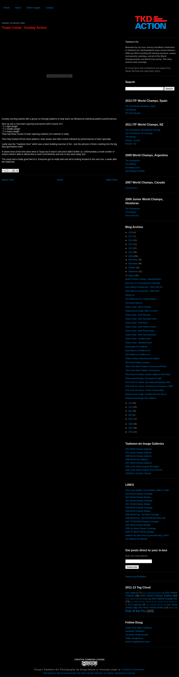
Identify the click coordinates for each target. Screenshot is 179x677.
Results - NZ (130, 144)
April (130, 415)
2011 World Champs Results (140, 602)
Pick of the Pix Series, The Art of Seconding (144, 390)
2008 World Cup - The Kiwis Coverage (142, 514)
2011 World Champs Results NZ (165, 602)
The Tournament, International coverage (142, 130)
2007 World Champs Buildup (138, 525)
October (132, 267)
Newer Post (8, 179)
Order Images (33, 7)
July (130, 403)
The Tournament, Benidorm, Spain (140, 106)
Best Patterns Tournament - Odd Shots (142, 291)
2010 (130, 252)
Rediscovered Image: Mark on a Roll (141, 311)
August (131, 275)
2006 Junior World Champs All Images (142, 466)
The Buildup (130, 110)
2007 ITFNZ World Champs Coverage (142, 521)
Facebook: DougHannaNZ (136, 635)
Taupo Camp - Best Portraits (137, 315)
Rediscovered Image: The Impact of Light (143, 378)
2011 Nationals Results (152, 593)
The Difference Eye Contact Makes (140, 299)
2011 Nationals (132, 593)
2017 (130, 236)
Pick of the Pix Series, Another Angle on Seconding (147, 374)
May (130, 411)
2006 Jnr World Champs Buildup (139, 532)
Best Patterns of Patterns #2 (137, 350)
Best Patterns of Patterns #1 (137, 354)
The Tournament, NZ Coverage (139, 133)
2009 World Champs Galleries (138, 456)
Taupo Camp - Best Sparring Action (140, 335)
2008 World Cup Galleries (136, 459)
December (133, 259)
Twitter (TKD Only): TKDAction (138, 628)
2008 (130, 424)
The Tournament (132, 160)
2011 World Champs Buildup (138, 504)
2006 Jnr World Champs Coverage (140, 528)
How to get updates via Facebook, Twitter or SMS (147, 490)
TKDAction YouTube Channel (138, 473)
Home (7, 7)
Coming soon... (132, 188)
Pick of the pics (132, 215)
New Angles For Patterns (136, 346)
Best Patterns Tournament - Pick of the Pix (143, 287)
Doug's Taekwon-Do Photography (54, 669)
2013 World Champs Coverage (139, 494)
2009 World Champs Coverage (139, 508)
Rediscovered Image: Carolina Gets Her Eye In (146, 394)
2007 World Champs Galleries (138, 463)
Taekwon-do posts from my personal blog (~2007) (147, 535)
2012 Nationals (135, 605)
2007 (130, 428)
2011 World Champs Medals (136, 599)
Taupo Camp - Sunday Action (24, 27)
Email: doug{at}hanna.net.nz (137, 642)
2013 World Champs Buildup (138, 497)
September (133, 271)
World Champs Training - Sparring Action (143, 279)
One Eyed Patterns (133, 303)
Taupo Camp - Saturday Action (138, 342)
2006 (130, 432)
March (131, 419)
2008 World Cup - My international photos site (145, 518)
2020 (130, 232)
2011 (130, 248)
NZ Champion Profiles (135, 171)
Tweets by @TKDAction (135, 576)
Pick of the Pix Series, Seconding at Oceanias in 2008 (149, 386)
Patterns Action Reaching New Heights (142, 358)
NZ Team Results (132, 113)
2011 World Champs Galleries (138, 453)
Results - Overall (132, 140)
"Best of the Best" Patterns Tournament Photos (145, 366)
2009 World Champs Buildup (138, 511)
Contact (49, 7)
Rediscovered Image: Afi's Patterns (140, 398)
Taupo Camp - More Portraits (138, 307)
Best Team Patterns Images (137, 362)
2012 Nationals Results (154, 605)
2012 (130, 244)
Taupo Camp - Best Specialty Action (141, 319)
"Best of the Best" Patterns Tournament (142, 370)
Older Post (111, 179)
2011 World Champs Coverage (139, 500)
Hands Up (129, 295)
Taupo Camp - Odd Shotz (136, 323)
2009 (130, 256)
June (130, 407)
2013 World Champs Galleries (138, 449)
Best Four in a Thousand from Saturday (142, 283)
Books (171, 608)
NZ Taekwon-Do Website (136, 539)
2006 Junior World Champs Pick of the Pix (143, 470)
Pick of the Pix (135, 611)
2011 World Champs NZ (164, 598)
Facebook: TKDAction (135, 631)
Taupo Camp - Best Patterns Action (140, 327)
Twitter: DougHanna (134, 638)
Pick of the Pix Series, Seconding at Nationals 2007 (148, 382)
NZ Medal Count (132, 167)
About (18, 7)
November (133, 263)
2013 (130, 240)
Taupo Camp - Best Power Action (139, 331)
